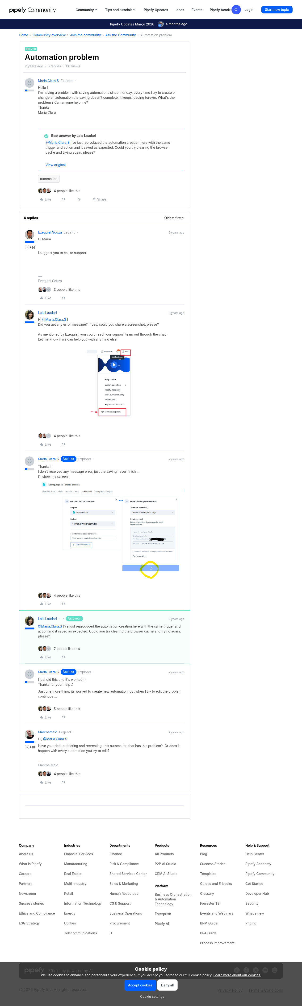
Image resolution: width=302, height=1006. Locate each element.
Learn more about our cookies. (237, 975)
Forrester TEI (210, 903)
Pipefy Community (260, 874)
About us (26, 854)
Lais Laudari (47, 313)
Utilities (70, 923)
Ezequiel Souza (50, 232)
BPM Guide (209, 923)
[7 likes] (59, 648)
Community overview (49, 35)
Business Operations (125, 913)
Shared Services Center (128, 874)
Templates (208, 874)
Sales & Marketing (123, 884)
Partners (25, 884)
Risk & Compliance (124, 864)
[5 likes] (59, 708)
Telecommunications (80, 933)
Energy (69, 913)
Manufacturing (75, 864)
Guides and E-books (216, 884)
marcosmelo (47, 732)
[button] (277, 9)
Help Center (254, 854)
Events (197, 10)
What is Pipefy (30, 864)
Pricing (250, 923)
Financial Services (78, 854)
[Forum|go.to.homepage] (41, 9)
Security (252, 903)
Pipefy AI (162, 924)
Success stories (31, 903)
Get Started (254, 884)
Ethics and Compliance (37, 913)
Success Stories (213, 864)
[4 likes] (59, 190)
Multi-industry (75, 884)
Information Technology (83, 903)
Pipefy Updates (156, 10)
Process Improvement (217, 943)
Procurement (119, 923)
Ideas (180, 10)
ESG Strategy (29, 923)
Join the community (85, 35)
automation (49, 179)
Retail (68, 893)
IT (111, 933)
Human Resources (123, 893)
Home (23, 35)
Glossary (207, 893)
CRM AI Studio (166, 874)
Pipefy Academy (223, 10)
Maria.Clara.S (48, 81)
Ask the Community (120, 35)
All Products (164, 854)
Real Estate (73, 874)
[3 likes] (59, 289)
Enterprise (163, 914)
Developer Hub (257, 893)
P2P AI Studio (165, 864)
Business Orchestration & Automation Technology (173, 899)
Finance (115, 854)
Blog (203, 854)
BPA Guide (208, 933)
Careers (25, 874)
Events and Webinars (216, 913)
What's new (254, 913)
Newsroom (27, 893)
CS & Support (120, 903)
